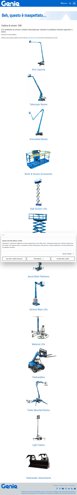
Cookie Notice (72, 485)
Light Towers (38, 445)
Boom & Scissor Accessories (38, 173)
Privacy (66, 485)
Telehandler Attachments (38, 477)
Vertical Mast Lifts (38, 309)
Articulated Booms (38, 139)
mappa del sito (34, 38)
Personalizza (38, 258)
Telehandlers (38, 377)
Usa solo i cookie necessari (14, 258)
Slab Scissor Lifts (38, 208)
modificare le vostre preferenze (63, 245)
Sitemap (62, 485)
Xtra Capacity (38, 69)
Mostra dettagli (66, 253)
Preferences (56, 485)
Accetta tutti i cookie (63, 258)
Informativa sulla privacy (41, 245)
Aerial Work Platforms (38, 276)
